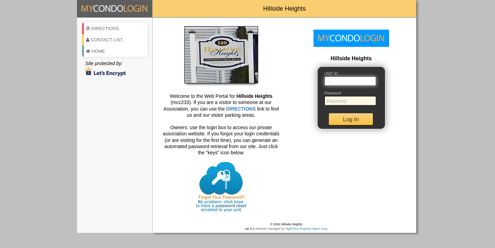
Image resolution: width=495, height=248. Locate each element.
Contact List (104, 39)
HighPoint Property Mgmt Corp (306, 228)
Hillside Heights (284, 8)
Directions (102, 28)
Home (95, 51)
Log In (351, 119)
